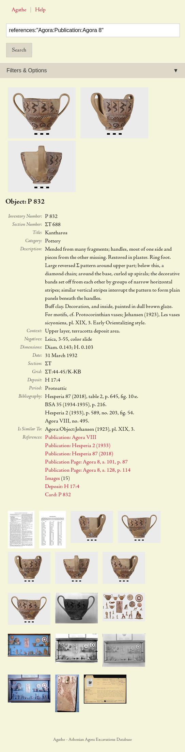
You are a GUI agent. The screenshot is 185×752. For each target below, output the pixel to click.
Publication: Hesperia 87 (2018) (79, 454)
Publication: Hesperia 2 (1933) (77, 445)
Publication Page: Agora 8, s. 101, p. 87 (86, 462)
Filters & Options (26, 70)
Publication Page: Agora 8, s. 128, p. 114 (87, 470)
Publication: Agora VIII (70, 437)
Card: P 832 (58, 495)
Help (40, 10)
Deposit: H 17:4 (62, 486)
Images (52, 478)
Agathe (19, 10)
